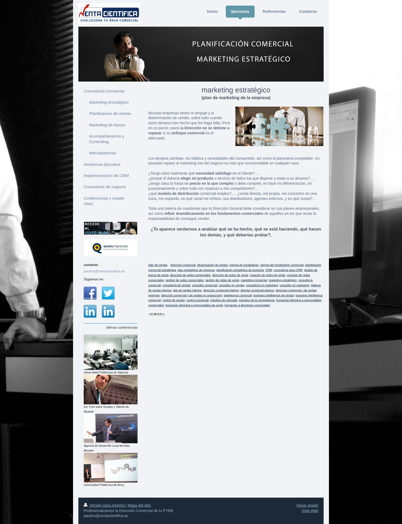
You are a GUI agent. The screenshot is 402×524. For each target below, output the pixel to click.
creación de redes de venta (267, 275)
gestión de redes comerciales (185, 280)
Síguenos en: (94, 279)
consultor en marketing (294, 285)
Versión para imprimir (105, 505)
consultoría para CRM (288, 270)
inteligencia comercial (238, 295)
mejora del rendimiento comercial (281, 265)
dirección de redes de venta (230, 275)
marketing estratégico (282, 280)
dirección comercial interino (221, 290)
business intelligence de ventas (274, 295)
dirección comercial (182, 265)
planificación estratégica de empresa (240, 270)
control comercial (197, 300)
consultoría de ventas (176, 285)
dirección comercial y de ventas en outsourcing (191, 295)
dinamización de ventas (212, 265)
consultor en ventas (231, 285)
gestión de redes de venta (222, 280)
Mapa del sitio (139, 505)
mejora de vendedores (244, 265)
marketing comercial (254, 280)
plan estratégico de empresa (196, 270)
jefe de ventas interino (187, 290)
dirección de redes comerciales (190, 275)
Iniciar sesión (307, 505)
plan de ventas (157, 265)
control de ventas (173, 300)
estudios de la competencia (257, 300)
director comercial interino (257, 290)
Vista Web (310, 511)
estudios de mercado (224, 300)
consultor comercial (204, 285)
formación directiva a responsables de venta (194, 305)
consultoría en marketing (262, 285)
